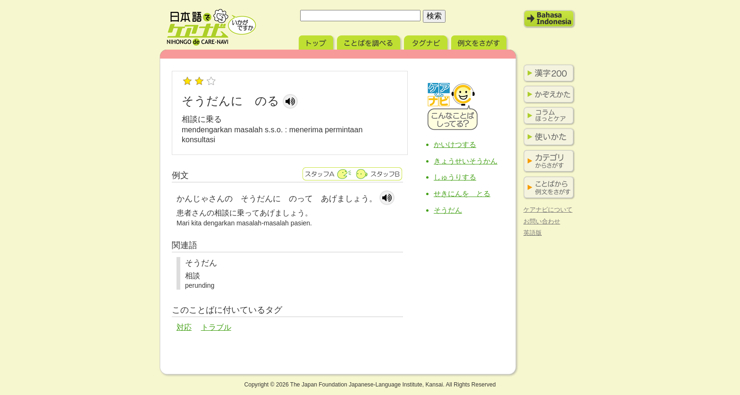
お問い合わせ (541, 221)
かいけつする (455, 144)
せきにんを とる (462, 193)
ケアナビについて (547, 209)
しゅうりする (455, 177)
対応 (184, 327)
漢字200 (547, 73)
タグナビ (426, 41)
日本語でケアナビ (211, 27)
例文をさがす (479, 41)
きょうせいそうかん (465, 161)
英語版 (532, 232)
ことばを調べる (369, 41)
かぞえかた (547, 94)
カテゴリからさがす (547, 161)
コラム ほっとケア (547, 115)
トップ (317, 41)
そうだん (448, 210)
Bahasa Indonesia (549, 18)
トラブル (216, 327)
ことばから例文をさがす (547, 187)
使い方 (547, 137)
